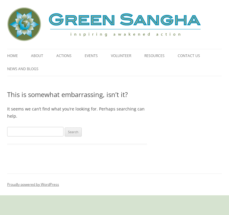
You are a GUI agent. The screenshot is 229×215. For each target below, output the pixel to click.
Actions (64, 55)
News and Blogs (22, 68)
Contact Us (189, 55)
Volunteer (121, 55)
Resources (154, 55)
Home (12, 55)
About (37, 55)
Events (91, 55)
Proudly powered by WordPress (33, 184)
